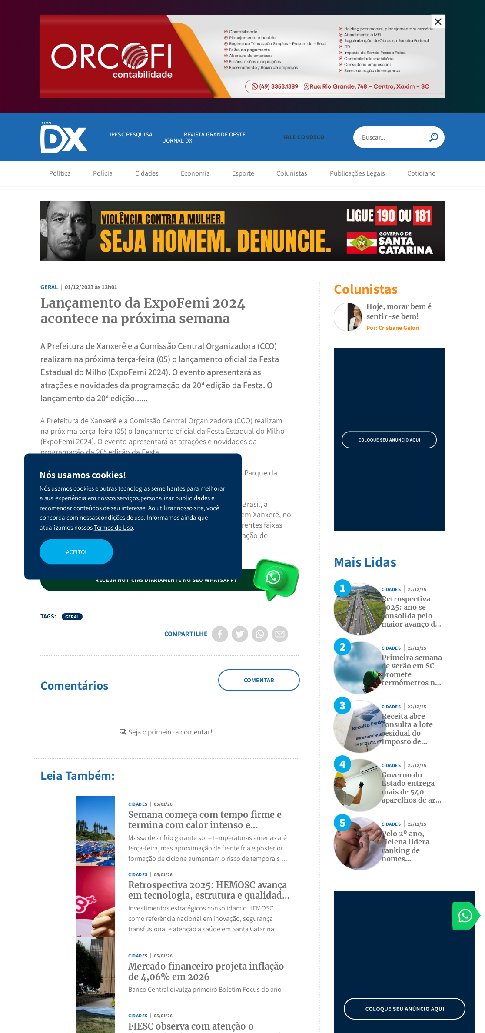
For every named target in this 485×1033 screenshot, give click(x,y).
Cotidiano (421, 173)
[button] (304, 137)
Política (60, 173)
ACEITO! (76, 551)
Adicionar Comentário (258, 684)
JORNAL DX (177, 140)
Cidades (147, 173)
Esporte (243, 173)
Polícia (103, 173)
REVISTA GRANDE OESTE (215, 134)
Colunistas (291, 173)
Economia (195, 173)
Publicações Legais (357, 173)
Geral (49, 287)
